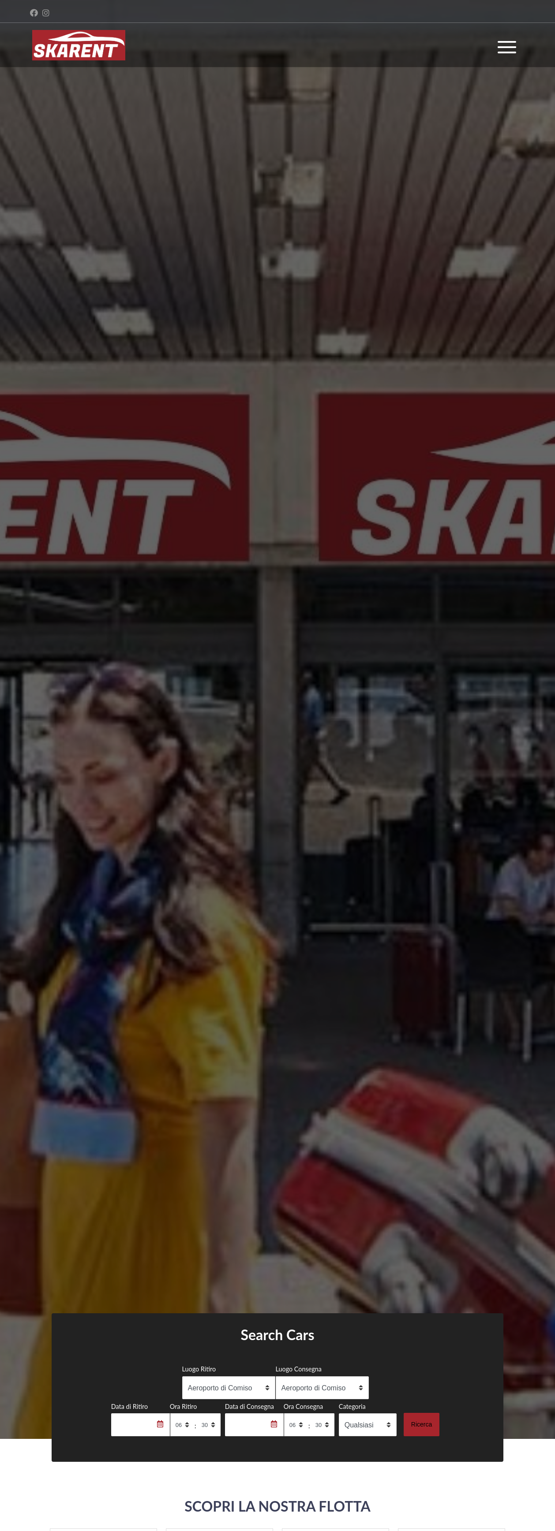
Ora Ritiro (183, 1406)
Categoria (352, 1406)
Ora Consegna (303, 1406)
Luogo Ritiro (199, 1369)
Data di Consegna (249, 1406)
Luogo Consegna (299, 1369)
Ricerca (421, 1424)
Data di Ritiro (129, 1406)
